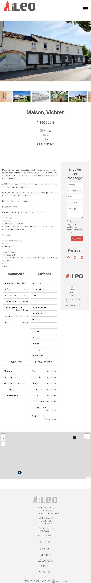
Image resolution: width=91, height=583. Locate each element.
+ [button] (3, 435)
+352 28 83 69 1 (75, 299)
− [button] (3, 439)
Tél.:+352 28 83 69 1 (45, 536)
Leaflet (88, 478)
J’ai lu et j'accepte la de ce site (74, 227)
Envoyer (76, 239)
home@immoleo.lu (73, 305)
